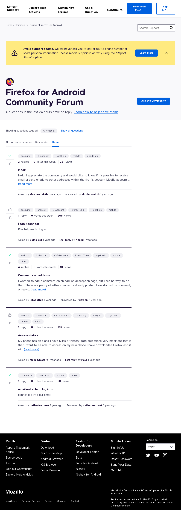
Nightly (80, 469)
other (24, 261)
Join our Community (19, 469)
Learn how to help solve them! (96, 112)
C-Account (48, 130)
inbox (22, 170)
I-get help (61, 156)
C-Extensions (61, 255)
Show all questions (72, 130)
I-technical (44, 375)
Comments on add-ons (34, 275)
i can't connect (28, 224)
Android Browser (52, 459)
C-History (81, 315)
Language (152, 439)
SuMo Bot (36, 239)
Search (171, 28)
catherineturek (39, 405)
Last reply (65, 239)
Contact (75, 501)
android (41, 210)
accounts (25, 156)
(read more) (25, 184)
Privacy (48, 501)
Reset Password (122, 459)
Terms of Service (31, 501)
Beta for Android (87, 463)
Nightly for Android (88, 474)
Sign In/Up (165, 8)
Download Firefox (139, 8)
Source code (14, 457)
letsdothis (36, 299)
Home (9, 25)
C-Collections (61, 315)
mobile (76, 156)
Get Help (116, 470)
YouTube (156, 455)
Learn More (146, 53)
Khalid (80, 239)
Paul (84, 359)
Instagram (165, 455)
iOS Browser (49, 464)
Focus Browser (50, 470)
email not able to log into (35, 389)
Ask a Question (91, 10)
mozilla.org (11, 501)
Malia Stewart (39, 359)
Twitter (10, 463)
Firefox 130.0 (77, 210)
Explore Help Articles (37, 10)
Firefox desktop (51, 453)
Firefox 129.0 (82, 255)
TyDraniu (82, 299)
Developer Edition (87, 452)
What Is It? (118, 453)
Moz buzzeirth (39, 194)
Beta (79, 457)
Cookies (61, 501)
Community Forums (66, 10)
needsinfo (92, 156)
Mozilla (14, 491)
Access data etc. (30, 335)
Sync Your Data (121, 464)
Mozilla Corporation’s (127, 490)
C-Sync (97, 315)
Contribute (114, 10)
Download (47, 447)
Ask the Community (153, 101)
